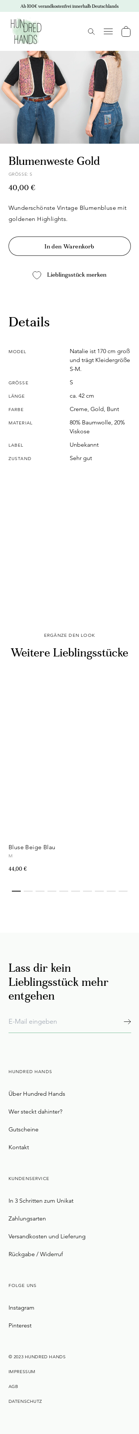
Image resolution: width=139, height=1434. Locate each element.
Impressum (22, 1371)
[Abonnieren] (127, 1021)
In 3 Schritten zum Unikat (41, 1200)
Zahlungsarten (27, 1218)
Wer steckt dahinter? (35, 1111)
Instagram (21, 1307)
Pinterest (20, 1325)
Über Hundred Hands (37, 1093)
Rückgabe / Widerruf (36, 1254)
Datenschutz (26, 1401)
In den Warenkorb (69, 247)
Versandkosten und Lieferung (47, 1236)
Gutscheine (24, 1129)
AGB (14, 1386)
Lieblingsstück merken (69, 275)
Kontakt (19, 1147)
